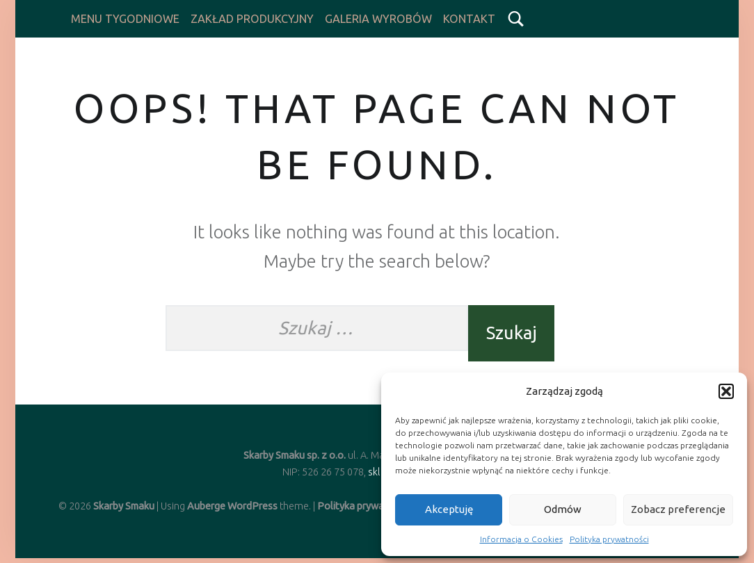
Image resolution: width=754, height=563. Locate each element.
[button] (726, 391)
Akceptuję (449, 509)
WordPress (252, 506)
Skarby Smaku (123, 506)
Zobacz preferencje (678, 509)
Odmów (562, 509)
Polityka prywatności (609, 539)
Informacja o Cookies (521, 539)
